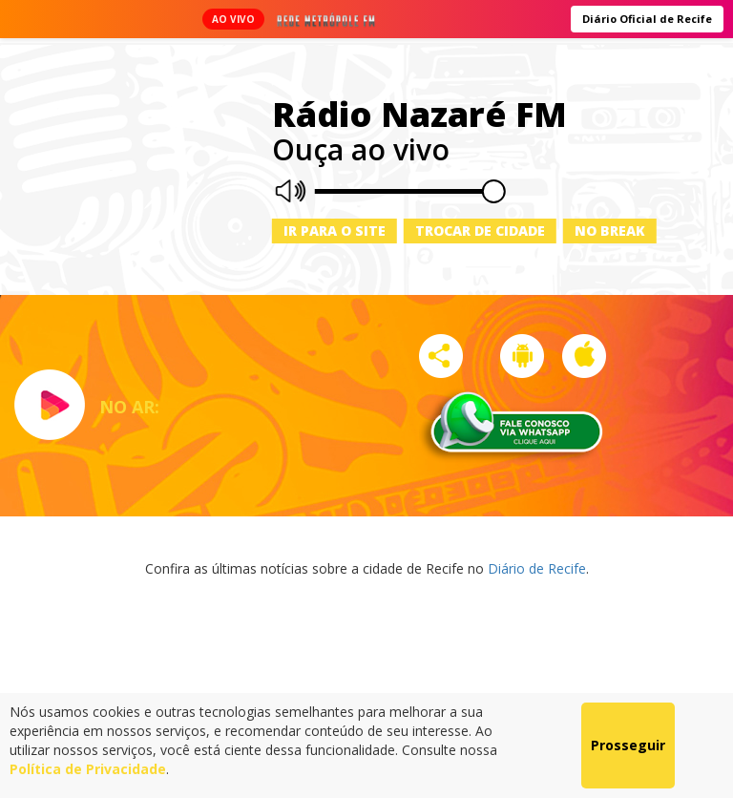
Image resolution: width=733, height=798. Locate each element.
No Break (610, 230)
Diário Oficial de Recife (647, 18)
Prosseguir (628, 745)
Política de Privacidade (88, 769)
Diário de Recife (537, 568)
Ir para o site (334, 230)
